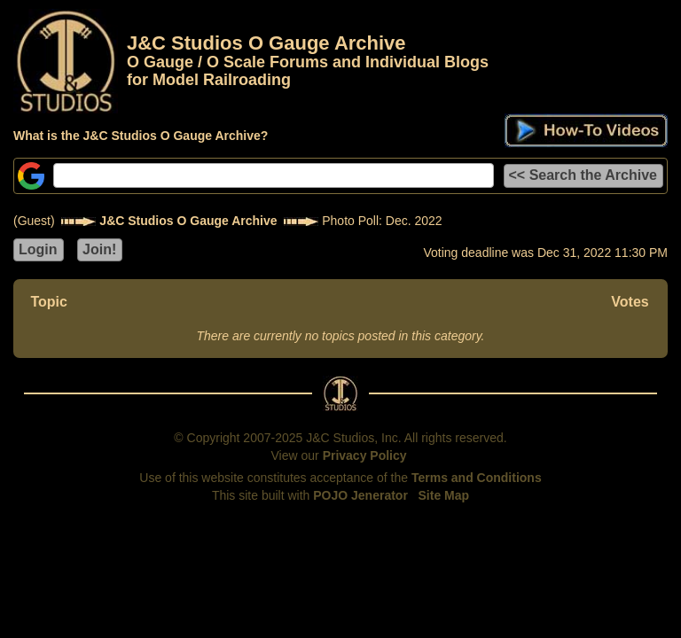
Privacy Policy (365, 455)
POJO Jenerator (360, 495)
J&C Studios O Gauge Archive (188, 221)
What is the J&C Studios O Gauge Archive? (140, 135)
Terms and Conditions (476, 478)
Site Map (444, 495)
